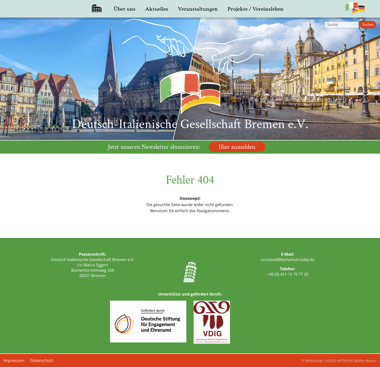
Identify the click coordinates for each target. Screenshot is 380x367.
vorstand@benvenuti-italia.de (288, 259)
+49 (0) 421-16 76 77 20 (287, 274)
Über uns (124, 9)
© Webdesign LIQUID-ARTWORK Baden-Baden (338, 360)
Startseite (97, 8)
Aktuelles (156, 9)
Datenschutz (42, 360)
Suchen (368, 24)
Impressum (14, 360)
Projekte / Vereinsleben (256, 9)
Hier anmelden (237, 147)
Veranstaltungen (198, 9)
